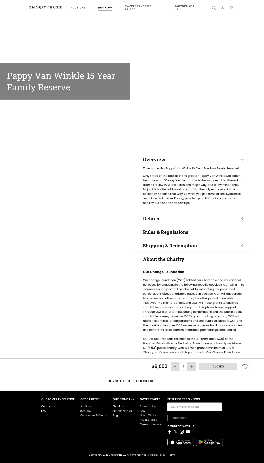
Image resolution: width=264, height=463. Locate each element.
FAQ (43, 411)
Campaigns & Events (93, 415)
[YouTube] (189, 432)
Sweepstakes (148, 406)
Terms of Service (151, 424)
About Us (118, 406)
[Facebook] (170, 432)
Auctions (78, 7)
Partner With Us (185, 7)
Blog (115, 415)
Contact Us (48, 406)
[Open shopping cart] (231, 8)
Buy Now (105, 7)
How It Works (148, 415)
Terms (172, 454)
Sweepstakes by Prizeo (138, 7)
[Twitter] (177, 432)
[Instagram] (183, 432)
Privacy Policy (148, 420)
